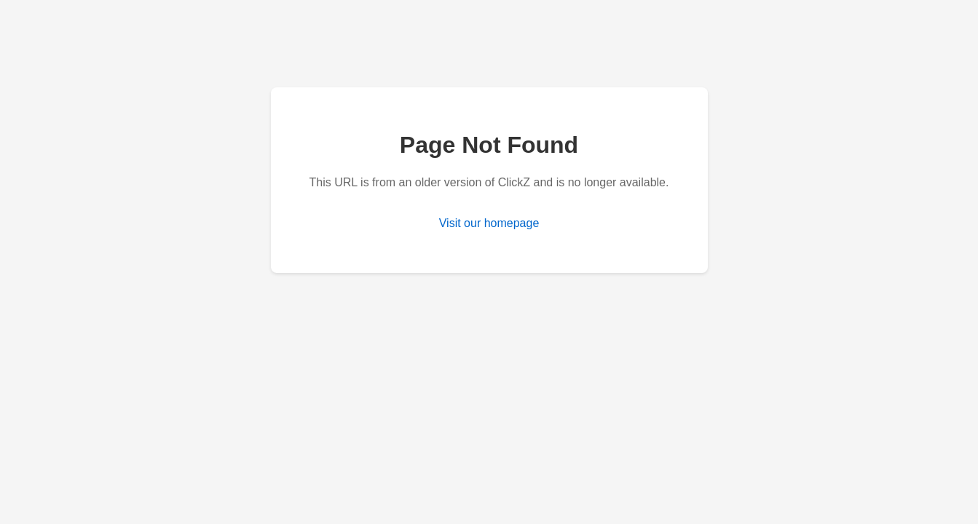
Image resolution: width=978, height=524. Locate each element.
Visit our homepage (489, 223)
